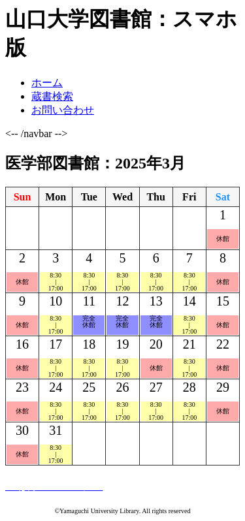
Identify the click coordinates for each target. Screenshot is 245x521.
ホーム (47, 82)
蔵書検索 (52, 96)
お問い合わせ (62, 110)
